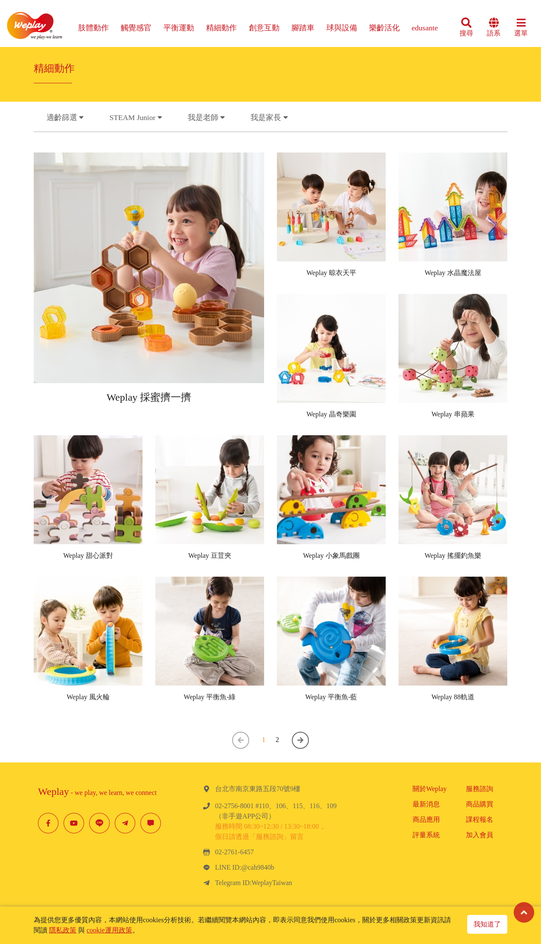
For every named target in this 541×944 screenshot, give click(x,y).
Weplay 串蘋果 (452, 417)
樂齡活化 (384, 27)
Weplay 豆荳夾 (209, 555)
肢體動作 (93, 27)
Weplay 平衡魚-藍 (331, 697)
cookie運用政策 (109, 930)
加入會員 (479, 834)
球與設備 (341, 27)
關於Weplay (430, 788)
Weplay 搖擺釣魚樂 (453, 555)
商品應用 (426, 819)
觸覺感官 (136, 27)
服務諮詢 (479, 788)
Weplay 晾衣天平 (331, 276)
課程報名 (479, 819)
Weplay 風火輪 (88, 697)
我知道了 (487, 924)
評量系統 (426, 834)
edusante (425, 27)
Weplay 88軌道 (452, 697)
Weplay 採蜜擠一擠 (149, 403)
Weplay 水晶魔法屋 (453, 276)
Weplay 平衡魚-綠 (210, 697)
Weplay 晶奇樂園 (331, 417)
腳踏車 (302, 27)
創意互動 (264, 27)
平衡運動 (178, 27)
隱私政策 (62, 930)
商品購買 (479, 804)
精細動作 (221, 27)
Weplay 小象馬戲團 (331, 555)
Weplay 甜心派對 (88, 555)
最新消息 (426, 804)
